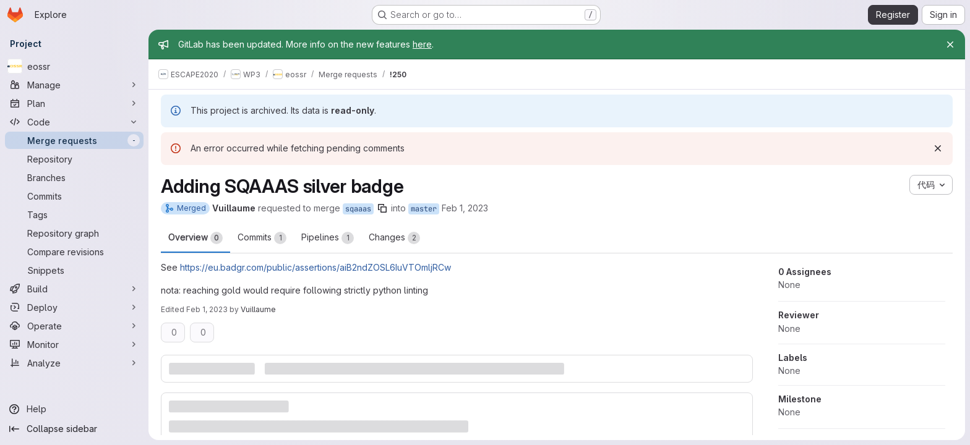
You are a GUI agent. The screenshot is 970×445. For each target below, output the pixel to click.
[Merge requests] (74, 140)
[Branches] (74, 177)
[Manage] (74, 84)
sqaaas (358, 209)
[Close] (950, 44)
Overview (195, 238)
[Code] (74, 121)
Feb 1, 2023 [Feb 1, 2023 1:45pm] (207, 309)
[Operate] (74, 325)
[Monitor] (74, 344)
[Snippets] (74, 270)
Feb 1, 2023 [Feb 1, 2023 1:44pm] (465, 208)
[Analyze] (74, 362)
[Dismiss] (937, 148)
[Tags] (74, 214)
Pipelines (327, 238)
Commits (262, 238)
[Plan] (74, 103)
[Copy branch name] (382, 208)
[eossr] (74, 66)
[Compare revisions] (74, 251)
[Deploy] (74, 307)
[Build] (74, 288)
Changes (394, 238)
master (424, 209)
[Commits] (74, 196)
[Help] (74, 409)
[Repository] (74, 158)
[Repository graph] (74, 233)
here (422, 44)
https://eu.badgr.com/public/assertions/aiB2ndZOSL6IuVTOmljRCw (315, 267)
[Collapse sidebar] (74, 429)
